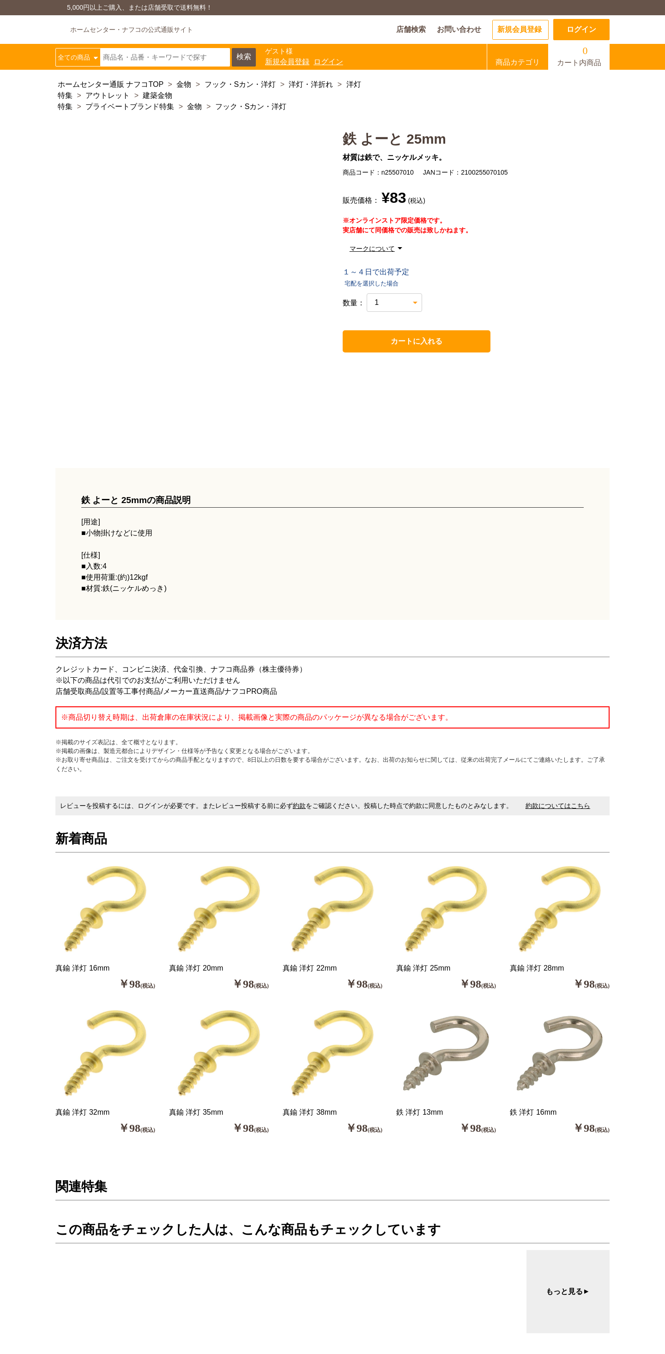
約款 (299, 805)
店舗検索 (411, 29)
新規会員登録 (519, 29)
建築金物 (157, 95)
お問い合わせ (459, 29)
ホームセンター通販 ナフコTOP (110, 84)
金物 (183, 84)
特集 (65, 95)
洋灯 (353, 84)
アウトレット (107, 95)
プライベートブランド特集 (129, 106)
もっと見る (568, 1291)
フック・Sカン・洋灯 (240, 84)
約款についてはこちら (558, 805)
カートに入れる (396, 341)
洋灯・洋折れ (311, 84)
